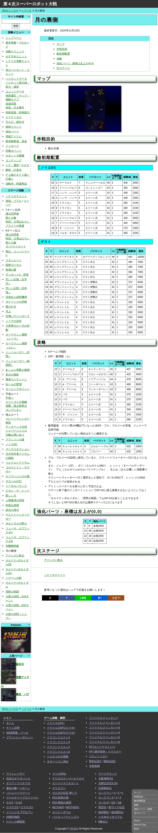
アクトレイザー (15, 773)
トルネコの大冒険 (57, 756)
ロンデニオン (14, 409)
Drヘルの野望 (14, 384)
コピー (116, 598)
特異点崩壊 (12, 505)
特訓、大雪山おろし (18, 221)
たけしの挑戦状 (15, 821)
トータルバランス (16, 485)
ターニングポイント (18, 389)
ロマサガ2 (12, 807)
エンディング (14, 160)
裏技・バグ (15, 694)
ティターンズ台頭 (16, 426)
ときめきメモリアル (110, 816)
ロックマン (105, 792)
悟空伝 (102, 807)
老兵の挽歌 (12, 374)
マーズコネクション (18, 449)
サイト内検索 (16, 16)
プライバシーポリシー (19, 737)
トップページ (14, 37)
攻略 (59, 58)
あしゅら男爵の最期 (18, 369)
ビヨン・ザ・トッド (18, 490)
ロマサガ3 (27, 807)
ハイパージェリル (16, 430)
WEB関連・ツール (17, 732)
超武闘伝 (103, 812)
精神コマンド (14, 126)
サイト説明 (13, 727)
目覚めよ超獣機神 (16, 297)
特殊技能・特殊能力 (18, 112)
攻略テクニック (15, 51)
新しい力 (11, 495)
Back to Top (140, 824)
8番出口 (103, 821)
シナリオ (26, 10)
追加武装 (11, 103)
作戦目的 (62, 49)
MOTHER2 (72, 807)
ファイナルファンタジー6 (104, 741)
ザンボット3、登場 (17, 274)
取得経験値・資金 (16, 141)
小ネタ (25, 165)
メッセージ (12, 145)
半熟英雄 (94, 766)
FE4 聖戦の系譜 (61, 802)
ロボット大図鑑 (15, 155)
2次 (113, 802)
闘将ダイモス (14, 265)
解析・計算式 (14, 169)
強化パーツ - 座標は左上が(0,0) (75, 63)
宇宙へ (10, 397)
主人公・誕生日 (15, 121)
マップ (61, 44)
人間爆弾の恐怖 (15, 500)
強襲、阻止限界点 (16, 405)
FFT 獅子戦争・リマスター (105, 751)
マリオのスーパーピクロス (68, 778)
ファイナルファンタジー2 (104, 722)
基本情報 (11, 42)
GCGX (74, 828)
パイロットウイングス (65, 816)
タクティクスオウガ (18, 783)
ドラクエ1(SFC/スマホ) (61, 727)
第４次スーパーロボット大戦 (30, 4)
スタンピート (14, 260)
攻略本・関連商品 (16, 183)
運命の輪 (11, 788)
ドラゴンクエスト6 (58, 751)
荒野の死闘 (12, 591)
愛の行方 (11, 306)
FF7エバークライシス (102, 746)
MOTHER (58, 807)
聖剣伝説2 (95, 761)
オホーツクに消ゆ (57, 761)
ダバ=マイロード (16, 246)
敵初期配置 (63, 53)
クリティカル (14, 117)
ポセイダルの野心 (16, 523)
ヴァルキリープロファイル (22, 797)
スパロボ (103, 802)
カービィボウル (61, 812)
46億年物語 (13, 816)
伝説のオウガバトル (18, 778)
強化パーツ (12, 131)
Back (136, 828)
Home (137, 820)
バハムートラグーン (18, 792)
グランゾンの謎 (15, 439)
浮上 (8, 311)
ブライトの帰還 (15, 225)
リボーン (24, 788)
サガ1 (9, 802)
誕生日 (12, 664)
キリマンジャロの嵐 (18, 476)
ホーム (10, 723)
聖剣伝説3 (109, 761)
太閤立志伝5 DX (108, 783)
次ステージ (63, 68)
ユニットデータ (15, 91)
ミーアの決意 (14, 321)
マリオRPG (59, 773)
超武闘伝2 (117, 812)
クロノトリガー (98, 756)
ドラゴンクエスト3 (58, 737)
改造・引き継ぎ (15, 107)
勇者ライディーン (16, 379)
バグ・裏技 (12, 165)
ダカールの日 (14, 481)
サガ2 (18, 802)
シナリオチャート (16, 196)
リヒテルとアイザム (18, 462)
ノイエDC (11, 444)
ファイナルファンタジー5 (104, 737)
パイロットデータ (16, 78)
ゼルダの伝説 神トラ (64, 792)
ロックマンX (106, 797)
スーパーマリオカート (65, 783)
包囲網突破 (12, 545)
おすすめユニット (16, 56)
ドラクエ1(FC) (55, 723)
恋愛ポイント (14, 150)
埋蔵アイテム (14, 136)
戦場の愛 (11, 269)
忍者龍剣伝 (105, 788)
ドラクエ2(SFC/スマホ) (61, 732)
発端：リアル (14, 200)
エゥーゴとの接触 (16, 401)
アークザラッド (107, 773)
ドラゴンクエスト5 (58, 747)
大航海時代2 (105, 778)
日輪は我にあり (15, 434)
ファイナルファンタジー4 (104, 732)
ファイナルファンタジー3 (104, 727)
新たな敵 (11, 217)
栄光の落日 (12, 509)
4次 (120, 802)
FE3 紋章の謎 (60, 797)
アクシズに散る (15, 555)
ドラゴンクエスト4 (58, 742)
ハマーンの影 (14, 577)
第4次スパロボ (10, 10)
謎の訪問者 (12, 213)
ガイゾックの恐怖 (16, 301)
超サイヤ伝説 (117, 807)
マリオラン (59, 788)
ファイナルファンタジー (103, 717)
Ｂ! (99, 598)
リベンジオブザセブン (19, 812)
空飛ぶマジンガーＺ (18, 316)
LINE (83, 598)
